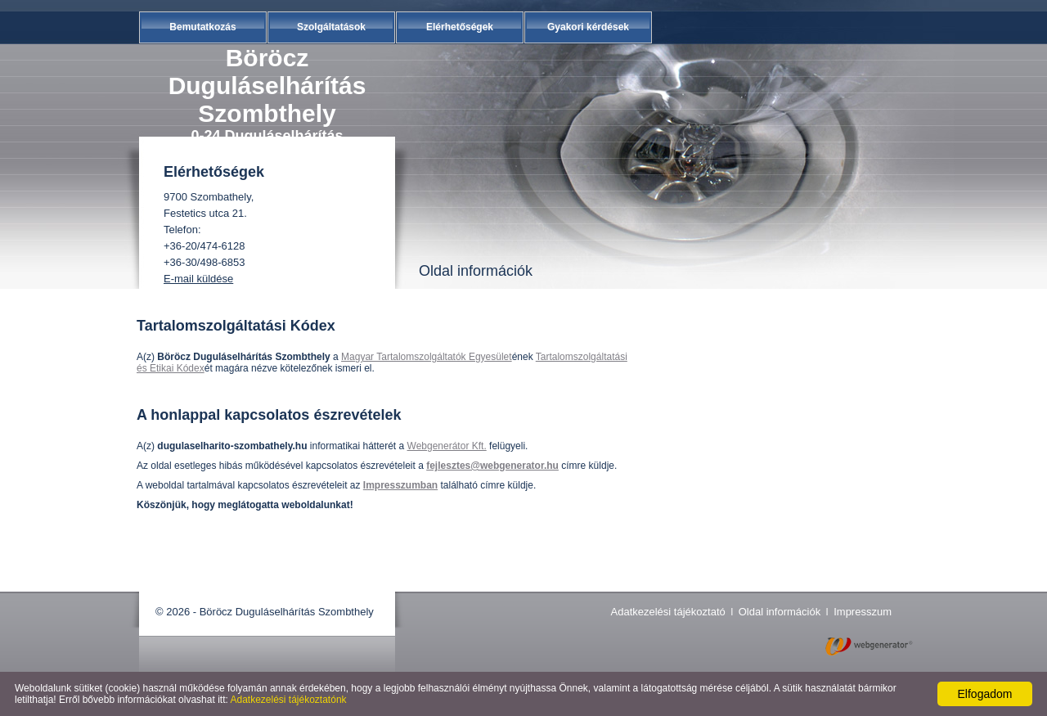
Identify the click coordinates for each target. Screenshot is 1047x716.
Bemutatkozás (202, 27)
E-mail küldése (198, 278)
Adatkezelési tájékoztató (668, 612)
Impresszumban (400, 485)
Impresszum (863, 612)
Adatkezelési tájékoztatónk (288, 699)
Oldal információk (779, 612)
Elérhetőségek (459, 27)
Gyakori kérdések (588, 27)
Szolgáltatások (331, 27)
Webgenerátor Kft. (447, 446)
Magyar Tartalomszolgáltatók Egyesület (426, 357)
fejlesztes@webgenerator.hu (492, 465)
